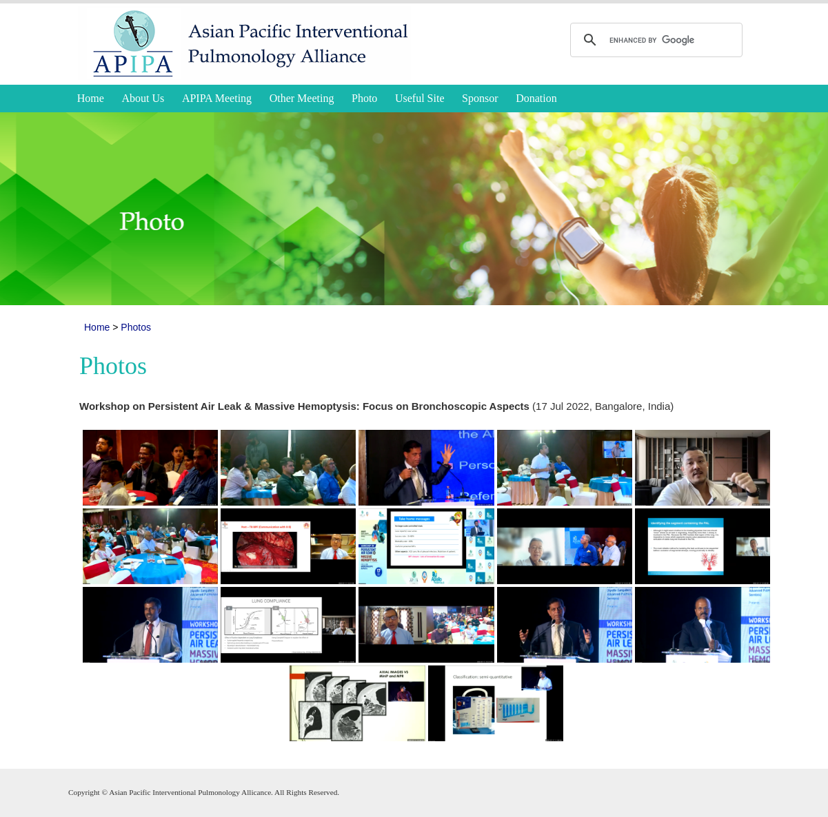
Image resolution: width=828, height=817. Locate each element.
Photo (364, 98)
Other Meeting (302, 98)
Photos (136, 327)
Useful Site (420, 98)
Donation (536, 98)
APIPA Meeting (217, 98)
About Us (143, 98)
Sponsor (480, 98)
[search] (654, 40)
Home (90, 98)
